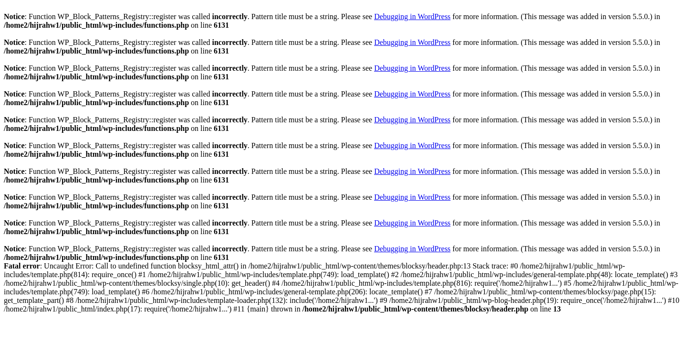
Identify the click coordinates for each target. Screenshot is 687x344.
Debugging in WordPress (412, 16)
